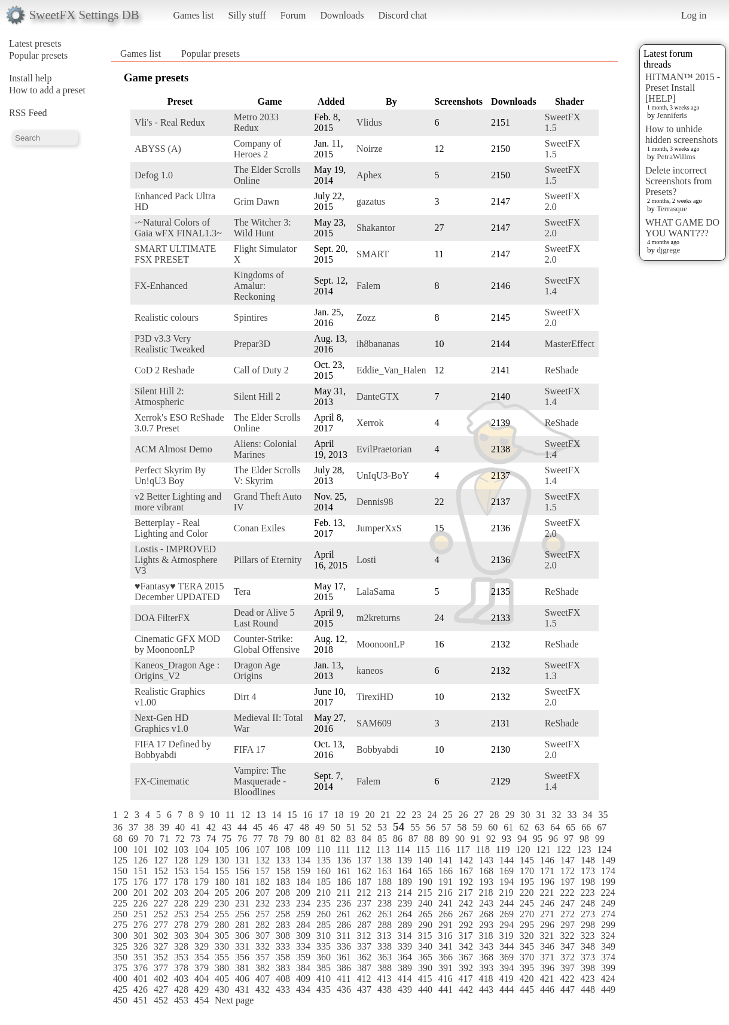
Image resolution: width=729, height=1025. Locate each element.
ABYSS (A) (158, 149)
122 (563, 849)
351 (140, 957)
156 (242, 871)
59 (477, 827)
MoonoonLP (380, 644)
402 (161, 979)
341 (445, 946)
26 (463, 815)
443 (486, 989)
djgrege (668, 249)
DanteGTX (377, 396)
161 (344, 871)
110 (323, 849)
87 (413, 839)
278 (181, 925)
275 (120, 925)
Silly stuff (247, 15)
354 (201, 957)
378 (181, 968)
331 (242, 946)
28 (494, 815)
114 (403, 849)
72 (180, 839)
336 (344, 946)
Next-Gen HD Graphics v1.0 (161, 723)
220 (526, 892)
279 (201, 925)
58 (461, 827)
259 (303, 914)
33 (572, 815)
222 (567, 892)
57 (446, 827)
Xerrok (369, 423)
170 (527, 871)
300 (120, 935)
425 (120, 989)
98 (584, 839)
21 (385, 815)
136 (344, 860)
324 (607, 935)
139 (405, 860)
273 (588, 914)
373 (588, 957)
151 (140, 871)
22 (400, 815)
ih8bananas (377, 344)
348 (588, 946)
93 (506, 839)
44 (242, 827)
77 (258, 839)
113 (383, 849)
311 (343, 935)
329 (201, 946)
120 (523, 849)
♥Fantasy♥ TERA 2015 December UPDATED (179, 591)
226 (140, 903)
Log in (693, 15)
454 (201, 1000)
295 (527, 925)
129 (201, 860)
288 (384, 925)
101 (140, 849)
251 (140, 914)
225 (120, 903)
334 (303, 946)
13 (261, 815)
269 (506, 914)
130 (222, 860)
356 (242, 957)
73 (195, 839)
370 (527, 957)
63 (539, 827)
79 (289, 839)
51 (351, 827)
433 (283, 989)
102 (161, 849)
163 (384, 871)
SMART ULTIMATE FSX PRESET (175, 254)
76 (242, 839)
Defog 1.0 (154, 175)
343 (486, 946)
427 (161, 989)
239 (405, 903)
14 (276, 815)
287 (364, 925)
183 (283, 882)
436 (344, 989)
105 (222, 849)
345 (527, 946)
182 (262, 882)
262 (364, 914)
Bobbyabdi (377, 749)
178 (181, 882)
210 (323, 892)
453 (181, 1000)
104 (201, 849)
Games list (193, 15)
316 (445, 935)
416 (445, 979)
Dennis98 (374, 502)
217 (465, 892)
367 (466, 957)
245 (527, 903)
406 (242, 979)
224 (607, 892)
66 (586, 827)
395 (527, 968)
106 (242, 849)
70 (149, 839)
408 (283, 979)
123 (584, 849)
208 (283, 892)
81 (320, 839)
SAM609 (374, 723)
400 (120, 979)
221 (546, 892)
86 (397, 839)
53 (382, 827)
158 (283, 871)
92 (491, 839)
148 (588, 860)
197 (567, 882)
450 (120, 1000)
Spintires (251, 317)
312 (363, 935)
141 (445, 860)
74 (211, 839)
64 (555, 827)
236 (344, 903)
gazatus (370, 201)
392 (466, 968)
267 (466, 914)
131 (242, 860)
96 (553, 839)
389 (405, 968)
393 (486, 968)
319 (506, 935)
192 (466, 882)
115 (422, 849)
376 (140, 968)
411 (343, 979)
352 (161, 957)
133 (283, 860)
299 (608, 925)
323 (587, 935)
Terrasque (672, 208)
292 (466, 925)
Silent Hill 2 (257, 396)
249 (608, 903)
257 (262, 914)
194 (506, 882)
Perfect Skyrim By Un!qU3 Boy (170, 475)
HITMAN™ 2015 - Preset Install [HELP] (682, 88)
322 (567, 935)
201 (140, 892)
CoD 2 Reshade (164, 370)
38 (149, 827)
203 (181, 892)
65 (570, 827)
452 (161, 1000)
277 (161, 925)
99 (600, 839)
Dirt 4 (245, 697)
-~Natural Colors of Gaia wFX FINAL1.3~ (178, 227)
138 (384, 860)
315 (424, 935)
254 (201, 914)
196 (547, 882)
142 (466, 860)
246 (547, 903)
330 (222, 946)
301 (140, 935)
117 (462, 849)
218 (485, 892)
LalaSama (375, 591)
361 (344, 957)
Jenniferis (672, 115)
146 (547, 860)
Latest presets (35, 43)
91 (475, 839)
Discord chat (402, 15)
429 (201, 989)
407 (262, 979)
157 (262, 871)
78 (273, 839)
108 (283, 849)
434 (303, 989)
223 (587, 892)
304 (201, 935)
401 (140, 979)
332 (262, 946)
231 (242, 903)
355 (222, 957)
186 (344, 882)
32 (556, 815)
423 (587, 979)
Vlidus (369, 122)
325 (120, 946)
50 (335, 827)
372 (567, 957)
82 (335, 839)
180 (222, 882)
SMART (372, 254)
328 (181, 946)
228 (181, 903)
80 (304, 839)
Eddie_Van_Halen (391, 370)
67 (601, 827)
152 (161, 871)
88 (429, 839)
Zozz (366, 317)
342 (466, 946)
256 (242, 914)
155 (222, 871)
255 (222, 914)
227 (161, 903)
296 (547, 925)
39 (164, 827)
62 (524, 827)
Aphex (369, 175)
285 (323, 925)
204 (201, 892)
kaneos (369, 670)
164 (405, 871)
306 (242, 935)
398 (588, 968)
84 (366, 839)
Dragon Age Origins (257, 670)
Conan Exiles (259, 528)
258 (283, 914)
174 (608, 871)
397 (567, 968)
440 (425, 989)
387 (364, 968)
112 (363, 849)
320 (526, 935)
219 (506, 892)
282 (262, 925)
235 (323, 903)
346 (547, 946)
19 (354, 815)
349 (608, 946)
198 (588, 882)
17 (323, 815)
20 (369, 815)
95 (537, 839)
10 (214, 815)
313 (384, 935)
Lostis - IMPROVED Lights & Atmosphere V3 (176, 560)
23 (416, 815)
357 (262, 957)
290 (425, 925)
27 (478, 815)
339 (405, 946)
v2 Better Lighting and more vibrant (178, 501)
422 (567, 979)
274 (608, 914)
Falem (368, 286)
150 (120, 871)
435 (323, 989)
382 (262, 968)
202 (161, 892)
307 (262, 935)
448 (588, 989)
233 (283, 903)
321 (546, 935)
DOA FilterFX (162, 618)
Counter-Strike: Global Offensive (267, 644)
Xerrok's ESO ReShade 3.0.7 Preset (179, 422)
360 (323, 957)
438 (384, 989)
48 (304, 827)
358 (283, 957)
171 (547, 871)
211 (343, 892)
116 (443, 849)
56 (430, 827)
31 (540, 815)
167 (466, 871)
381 (242, 968)
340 (425, 946)
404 (201, 979)
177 (161, 882)
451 (140, 1000)
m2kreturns (378, 618)
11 (229, 815)
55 (415, 827)
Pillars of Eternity (268, 560)
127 (161, 860)
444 (506, 989)
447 (567, 989)
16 (307, 815)
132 (262, 860)
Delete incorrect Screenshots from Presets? (678, 181)
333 (283, 946)
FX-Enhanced (161, 286)
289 (405, 925)
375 (120, 968)
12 (245, 815)
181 (242, 882)
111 (343, 849)
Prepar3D (252, 344)
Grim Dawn (256, 201)
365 (425, 957)
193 (486, 882)
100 (120, 849)
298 (588, 925)
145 (527, 860)
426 (140, 989)
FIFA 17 (250, 749)
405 (222, 979)
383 (283, 968)
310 (323, 935)
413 (384, 979)
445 (527, 989)
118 (483, 849)
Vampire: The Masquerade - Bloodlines (260, 781)
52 (366, 827)
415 (424, 979)
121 (543, 849)
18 (338, 815)
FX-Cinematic (162, 781)
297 (567, 925)
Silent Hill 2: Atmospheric (159, 396)
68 (118, 839)
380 (222, 968)
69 (133, 839)
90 (460, 839)
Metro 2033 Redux (256, 122)
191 (445, 882)
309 (303, 935)
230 (222, 903)
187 (364, 882)
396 (547, 968)
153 (181, 871)
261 (344, 914)
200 (120, 892)
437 (364, 989)
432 (262, 989)
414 (404, 979)
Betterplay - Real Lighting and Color (171, 528)
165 (425, 871)
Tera (242, 591)
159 (303, 871)
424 (607, 979)
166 (445, 871)
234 (303, 903)
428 (181, 989)
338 (384, 946)
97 (569, 839)
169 (506, 871)
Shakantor (375, 228)
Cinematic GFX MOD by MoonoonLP (177, 644)
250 (120, 914)
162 (364, 871)
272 (567, 914)
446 (547, 989)
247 (567, 903)
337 (364, 946)
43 (226, 827)
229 (201, 903)
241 (445, 903)
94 (522, 839)
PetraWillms (676, 156)
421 (546, 979)
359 (303, 957)
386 (344, 968)
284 (303, 925)
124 (604, 849)
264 (405, 914)
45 (258, 827)
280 (222, 925)
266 (445, 914)
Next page (234, 1000)
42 (211, 827)
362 (364, 957)
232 (262, 903)
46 (273, 827)
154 (201, 871)
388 (384, 968)
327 (161, 946)
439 (405, 989)
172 (567, 871)
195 (527, 882)
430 (222, 989)
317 (465, 935)
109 (303, 849)
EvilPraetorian (383, 449)
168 (486, 871)
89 (444, 839)
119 (503, 849)
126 (140, 860)
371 (547, 957)
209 (303, 892)
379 (201, 968)
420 (526, 979)
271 (547, 914)
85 (382, 839)
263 (384, 914)
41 (195, 827)
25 (447, 815)
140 (425, 860)
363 (384, 957)
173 (588, 871)
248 (588, 903)
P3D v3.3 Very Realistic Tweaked (170, 343)
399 (608, 968)
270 (527, 914)
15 (292, 815)
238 (384, 903)
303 (181, 935)
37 (133, 827)
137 (364, 860)
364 (405, 957)
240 (425, 903)
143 (486, 860)
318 (485, 935)
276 (140, 925)
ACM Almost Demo (173, 449)
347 (567, 946)
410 (323, 979)
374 (608, 957)
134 (303, 860)
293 (486, 925)
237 (364, 903)
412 (363, 979)
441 (445, 989)
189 (405, 882)
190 (425, 882)
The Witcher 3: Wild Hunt (262, 227)
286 (344, 925)
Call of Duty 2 (261, 370)
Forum (293, 15)
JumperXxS (379, 528)
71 (164, 839)
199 (608, 882)
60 (493, 827)
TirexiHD (375, 697)
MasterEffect (569, 344)
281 (242, 925)
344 (506, 946)
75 (226, 839)
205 (222, 892)
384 (303, 968)
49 (320, 827)
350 (120, 957)
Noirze (369, 149)
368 (486, 957)
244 (506, 903)
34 (587, 815)
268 (486, 914)
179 (201, 882)
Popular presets (38, 55)
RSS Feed (28, 113)
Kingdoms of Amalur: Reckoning (259, 286)
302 (161, 935)
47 (289, 827)
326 (140, 946)
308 (283, 935)
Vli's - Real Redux (170, 122)
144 (506, 860)
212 (363, 892)
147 (567, 860)
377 (161, 968)
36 (118, 827)
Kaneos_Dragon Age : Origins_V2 (177, 670)
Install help (30, 78)
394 (506, 968)
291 (445, 925)
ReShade (562, 370)
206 (242, 892)
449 (608, 989)
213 (384, 892)
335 (323, 946)
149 (608, 860)
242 (466, 903)
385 (323, 968)
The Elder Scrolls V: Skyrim (267, 475)
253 (181, 914)
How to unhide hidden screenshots (681, 134)
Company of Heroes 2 (258, 148)
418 (485, 979)
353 (181, 957)
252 (161, 914)
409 (303, 979)
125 (120, 860)
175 (120, 882)
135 (323, 860)
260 (323, 914)
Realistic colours (167, 317)
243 (486, 903)
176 (140, 882)
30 (525, 815)
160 (323, 871)
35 (603, 815)
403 (181, 979)
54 (398, 826)
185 (323, 882)
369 (506, 957)
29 (509, 815)
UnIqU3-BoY (382, 475)
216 (445, 892)
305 (222, 935)
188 (384, 882)
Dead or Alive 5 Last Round (264, 617)
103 (181, 849)
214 (404, 892)
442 (466, 989)
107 (262, 849)
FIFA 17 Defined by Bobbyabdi (173, 749)
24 (432, 815)
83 (351, 839)
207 (262, 892)
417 (465, 979)
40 (180, 827)
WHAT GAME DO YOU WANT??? (682, 227)
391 (445, 968)
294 (506, 925)
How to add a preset (47, 90)
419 (506, 979)
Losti (366, 560)
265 (425, 914)
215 (424, 892)
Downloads (342, 15)
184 (303, 882)
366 (445, 957)
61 (508, 827)
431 (242, 989)
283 (283, 925)
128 (181, 860)
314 (404, 935)
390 (425, 968)
